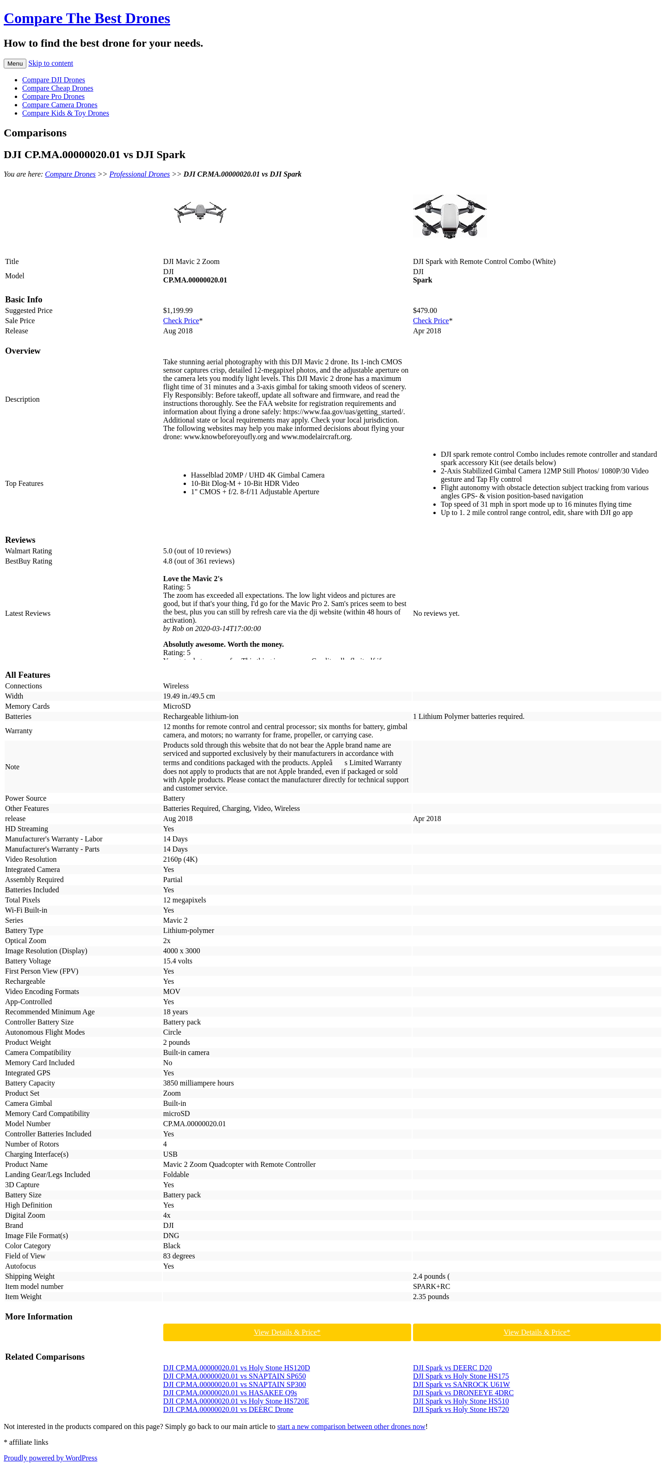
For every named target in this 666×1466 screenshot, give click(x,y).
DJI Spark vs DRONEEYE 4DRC (463, 1393)
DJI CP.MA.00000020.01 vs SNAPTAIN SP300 (234, 1384)
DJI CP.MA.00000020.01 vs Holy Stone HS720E (236, 1401)
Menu (15, 63)
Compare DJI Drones (53, 80)
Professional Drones (139, 174)
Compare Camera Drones (60, 105)
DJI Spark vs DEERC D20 (452, 1368)
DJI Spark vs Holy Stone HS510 (461, 1401)
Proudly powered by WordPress (50, 1458)
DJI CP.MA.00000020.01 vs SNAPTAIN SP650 (234, 1376)
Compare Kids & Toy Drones (65, 113)
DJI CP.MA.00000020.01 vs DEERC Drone (228, 1409)
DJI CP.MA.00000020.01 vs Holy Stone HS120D (236, 1368)
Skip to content (50, 63)
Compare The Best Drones (87, 18)
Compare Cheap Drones (57, 88)
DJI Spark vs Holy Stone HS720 (461, 1409)
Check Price (181, 321)
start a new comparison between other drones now (351, 1426)
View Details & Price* (287, 1332)
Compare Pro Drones (53, 96)
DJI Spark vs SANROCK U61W (461, 1384)
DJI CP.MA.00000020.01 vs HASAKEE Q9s (230, 1393)
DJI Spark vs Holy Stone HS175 (461, 1376)
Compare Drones (70, 174)
